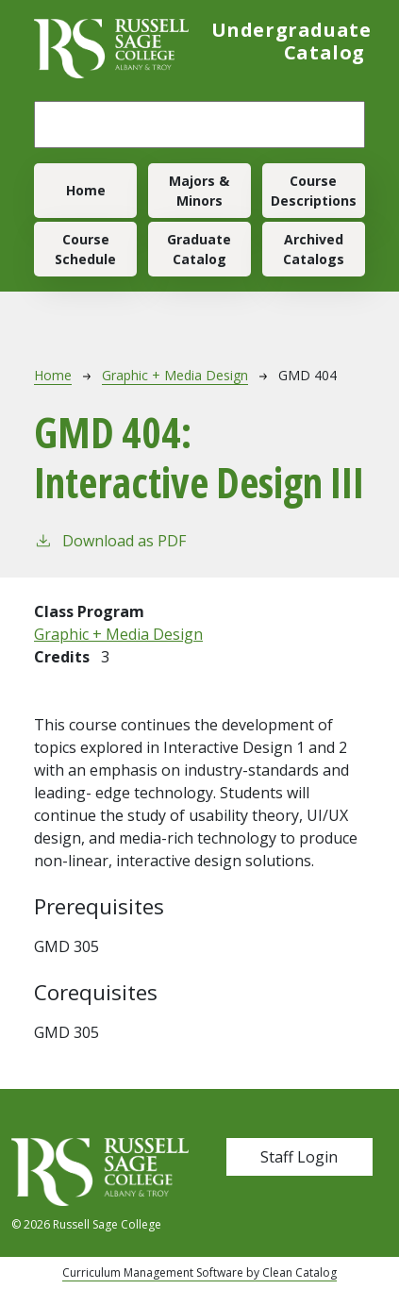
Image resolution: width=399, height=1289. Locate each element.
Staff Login (299, 1157)
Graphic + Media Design (175, 375)
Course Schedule (85, 249)
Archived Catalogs (313, 249)
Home (86, 190)
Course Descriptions (314, 190)
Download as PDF (110, 540)
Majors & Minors (199, 190)
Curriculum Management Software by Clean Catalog (199, 1272)
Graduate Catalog (199, 249)
